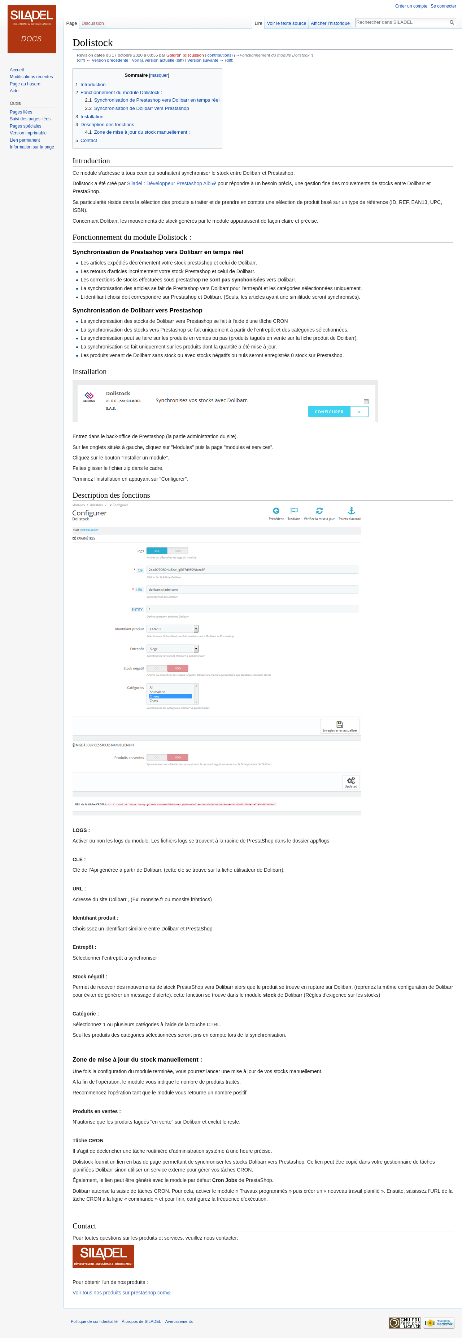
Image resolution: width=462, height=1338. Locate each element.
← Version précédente (107, 60)
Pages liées (21, 112)
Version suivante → (205, 60)
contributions (219, 55)
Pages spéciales (25, 126)
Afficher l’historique (330, 23)
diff (81, 60)
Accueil (17, 69)
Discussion (93, 23)
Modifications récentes (31, 76)
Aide (14, 90)
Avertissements (179, 1321)
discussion (194, 55)
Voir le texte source (286, 23)
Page (71, 23)
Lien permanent (25, 140)
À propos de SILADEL (141, 1321)
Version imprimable (28, 132)
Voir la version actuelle (153, 60)
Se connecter (443, 6)
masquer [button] (159, 75)
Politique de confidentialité (94, 1321)
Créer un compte (411, 6)
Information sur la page (32, 147)
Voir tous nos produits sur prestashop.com (120, 1292)
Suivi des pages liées (30, 118)
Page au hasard (25, 83)
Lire (258, 23)
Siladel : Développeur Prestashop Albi (169, 183)
